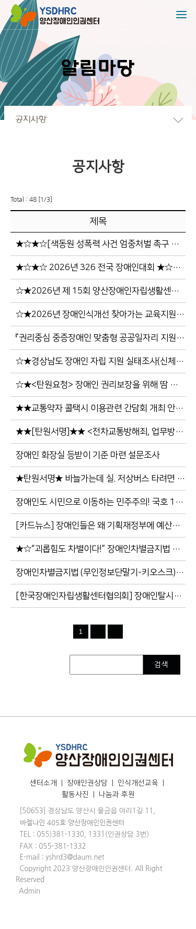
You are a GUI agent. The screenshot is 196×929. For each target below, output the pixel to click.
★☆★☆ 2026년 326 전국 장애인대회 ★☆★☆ (102, 267)
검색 (161, 665)
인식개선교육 (138, 783)
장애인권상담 (87, 783)
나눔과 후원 (117, 794)
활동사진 (75, 794)
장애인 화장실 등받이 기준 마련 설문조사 (87, 455)
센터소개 (43, 783)
